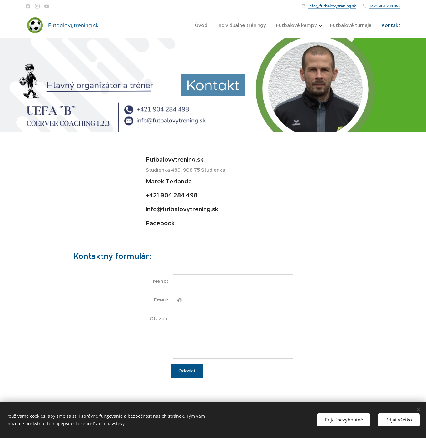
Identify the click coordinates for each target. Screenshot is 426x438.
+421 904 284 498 (384, 6)
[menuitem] (202, 25)
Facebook (160, 223)
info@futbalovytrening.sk (332, 6)
